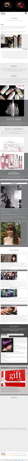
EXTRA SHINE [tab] (16, 334)
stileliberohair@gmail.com (9, 455)
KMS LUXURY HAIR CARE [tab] (4, 336)
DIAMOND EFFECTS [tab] (10, 334)
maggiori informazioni (18, 460)
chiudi (22, 460)
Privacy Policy (25, 455)
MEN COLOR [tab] (21, 334)
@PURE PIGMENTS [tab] (3, 334)
